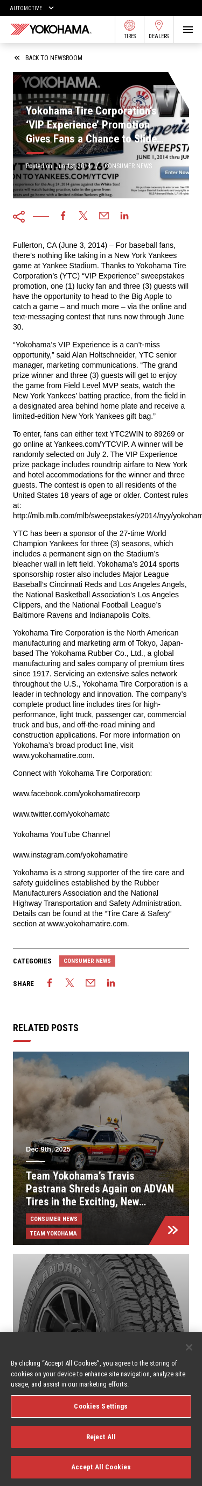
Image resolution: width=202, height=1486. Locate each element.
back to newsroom (48, 58)
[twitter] (83, 217)
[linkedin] (124, 217)
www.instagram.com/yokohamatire (70, 855)
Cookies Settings (101, 1410)
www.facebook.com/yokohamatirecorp (76, 793)
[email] (104, 217)
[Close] (189, 1352)
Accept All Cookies (101, 1472)
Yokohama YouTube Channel (61, 834)
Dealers (159, 29)
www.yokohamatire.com (53, 755)
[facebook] (63, 217)
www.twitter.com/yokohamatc (61, 814)
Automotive (26, 8)
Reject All (101, 1441)
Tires (130, 29)
